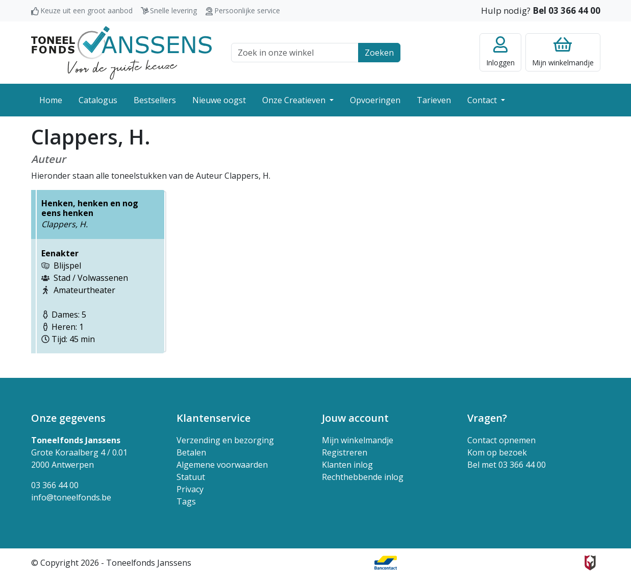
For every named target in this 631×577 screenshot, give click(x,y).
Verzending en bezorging (225, 440)
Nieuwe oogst (219, 100)
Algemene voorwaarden (222, 464)
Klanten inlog (347, 464)
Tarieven (434, 100)
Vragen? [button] (487, 418)
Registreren (344, 452)
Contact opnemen (501, 440)
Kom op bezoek (497, 452)
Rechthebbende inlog (362, 477)
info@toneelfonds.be (71, 497)
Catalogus (98, 100)
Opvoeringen (375, 100)
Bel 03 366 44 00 (566, 10)
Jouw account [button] (355, 418)
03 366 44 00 (55, 485)
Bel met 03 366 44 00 (506, 464)
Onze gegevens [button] (68, 418)
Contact (483, 100)
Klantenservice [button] (213, 418)
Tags (186, 501)
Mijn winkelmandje (357, 440)
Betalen (191, 452)
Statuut (190, 477)
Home (50, 100)
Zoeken (379, 52)
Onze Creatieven (294, 100)
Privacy (190, 489)
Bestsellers (155, 100)
